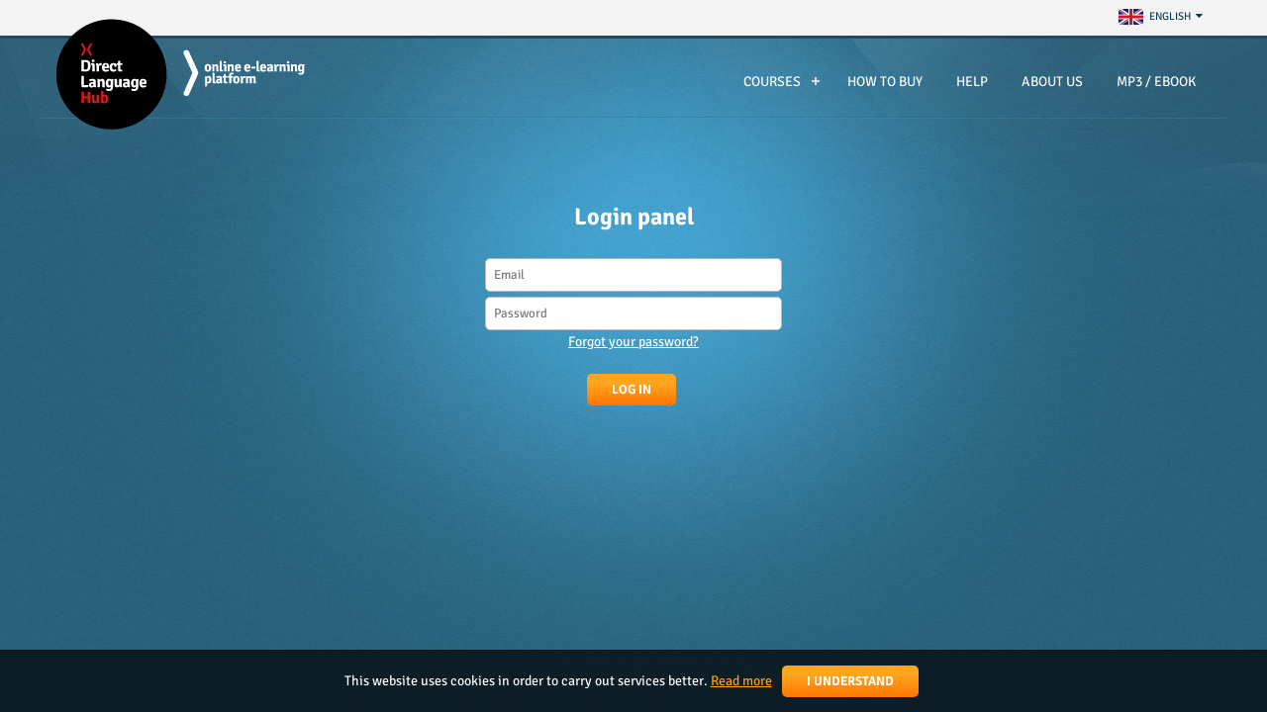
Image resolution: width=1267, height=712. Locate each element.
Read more (741, 680)
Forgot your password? (633, 341)
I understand (850, 681)
